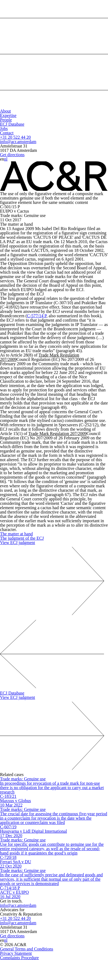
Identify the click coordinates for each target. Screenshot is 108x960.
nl (5, 159)
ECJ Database (12, 124)
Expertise (8, 115)
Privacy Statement (16, 953)
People (6, 119)
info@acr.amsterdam (18, 141)
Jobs (4, 128)
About (5, 111)
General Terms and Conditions (26, 949)
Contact (7, 133)
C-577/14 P (37, 315)
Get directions (12, 154)
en (2, 159)
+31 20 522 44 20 (15, 137)
